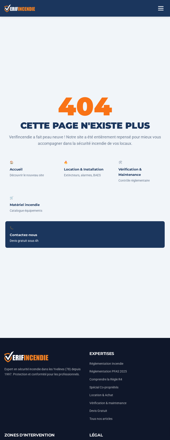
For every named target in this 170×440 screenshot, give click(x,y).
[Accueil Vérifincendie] (19, 8)
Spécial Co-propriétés (103, 387)
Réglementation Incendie (106, 364)
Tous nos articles (100, 419)
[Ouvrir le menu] (161, 8)
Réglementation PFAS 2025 (108, 371)
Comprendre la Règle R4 (105, 379)
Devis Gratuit (98, 411)
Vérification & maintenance (107, 403)
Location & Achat (101, 395)
